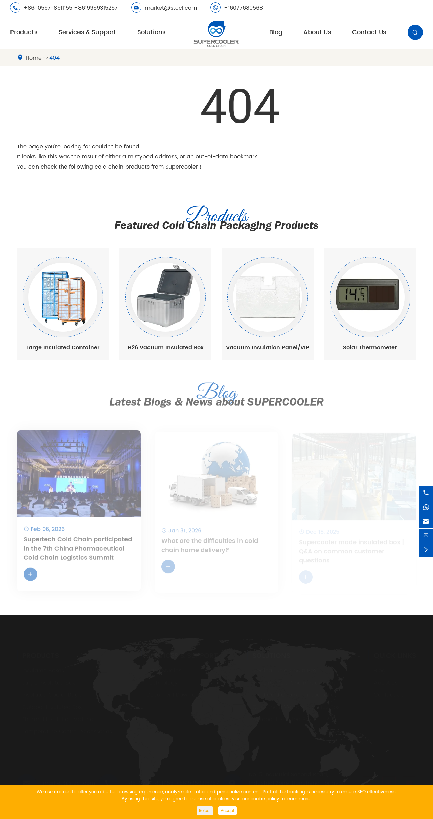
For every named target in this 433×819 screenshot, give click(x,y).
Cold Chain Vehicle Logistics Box (295, 707)
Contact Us (369, 32)
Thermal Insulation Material (58, 719)
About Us (317, 32)
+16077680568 (243, 8)
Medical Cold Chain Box (284, 670)
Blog (275, 32)
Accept (227, 810)
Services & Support (87, 32)
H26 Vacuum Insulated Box (165, 347)
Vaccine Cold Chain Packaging (294, 682)
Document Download (174, 694)
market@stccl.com (171, 8)
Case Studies (163, 670)
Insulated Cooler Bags (52, 694)
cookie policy (265, 799)
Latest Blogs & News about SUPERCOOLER (216, 397)
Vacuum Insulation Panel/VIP (267, 347)
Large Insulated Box (48, 682)
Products (24, 32)
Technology (162, 682)
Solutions (151, 32)
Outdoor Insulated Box (52, 707)
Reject (205, 810)
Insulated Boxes (43, 670)
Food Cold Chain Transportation (295, 694)
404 (54, 57)
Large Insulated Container (62, 347)
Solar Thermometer (370, 347)
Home (34, 57)
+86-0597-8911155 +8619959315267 (71, 8)
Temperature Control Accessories (67, 731)
